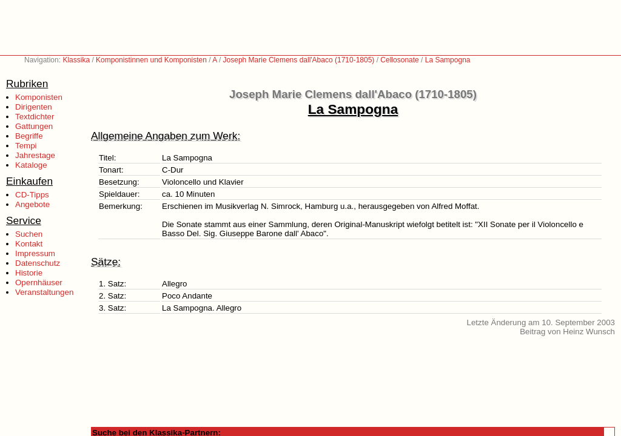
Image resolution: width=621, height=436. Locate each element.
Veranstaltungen (44, 292)
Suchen (28, 234)
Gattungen (34, 126)
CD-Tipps (32, 194)
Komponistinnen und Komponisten (151, 60)
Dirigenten (33, 106)
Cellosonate (399, 60)
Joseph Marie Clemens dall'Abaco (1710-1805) (299, 60)
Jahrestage (35, 155)
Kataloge (31, 165)
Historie (28, 272)
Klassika (76, 60)
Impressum (35, 253)
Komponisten (38, 97)
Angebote (32, 204)
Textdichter (34, 116)
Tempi (26, 145)
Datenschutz (37, 263)
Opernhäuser (38, 282)
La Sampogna (448, 60)
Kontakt (28, 243)
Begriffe (29, 135)
